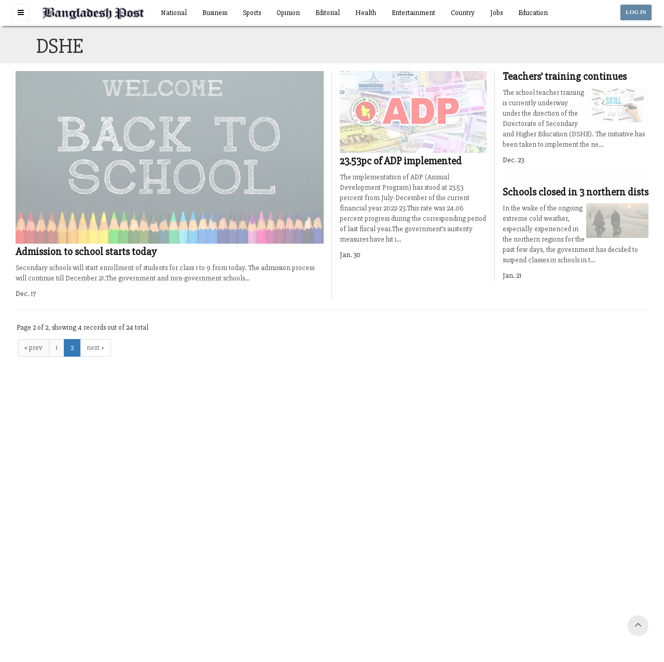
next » (95, 347)
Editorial (327, 12)
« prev (33, 347)
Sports (252, 12)
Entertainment (413, 12)
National (174, 12)
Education (533, 12)
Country (463, 12)
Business (214, 12)
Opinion (288, 12)
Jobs (496, 12)
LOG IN (636, 12)
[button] (21, 12)
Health (365, 12)
